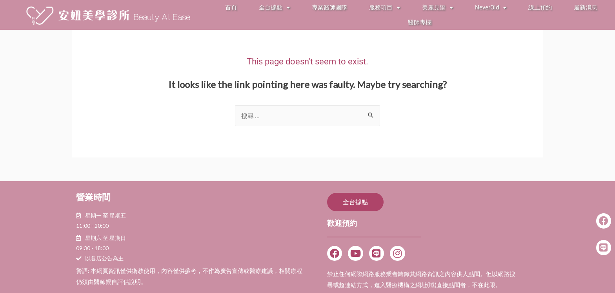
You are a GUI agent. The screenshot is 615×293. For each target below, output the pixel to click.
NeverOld (490, 8)
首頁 (231, 7)
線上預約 (540, 7)
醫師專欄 (419, 22)
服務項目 (384, 8)
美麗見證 (437, 8)
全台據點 (274, 8)
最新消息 (585, 7)
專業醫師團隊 (329, 7)
